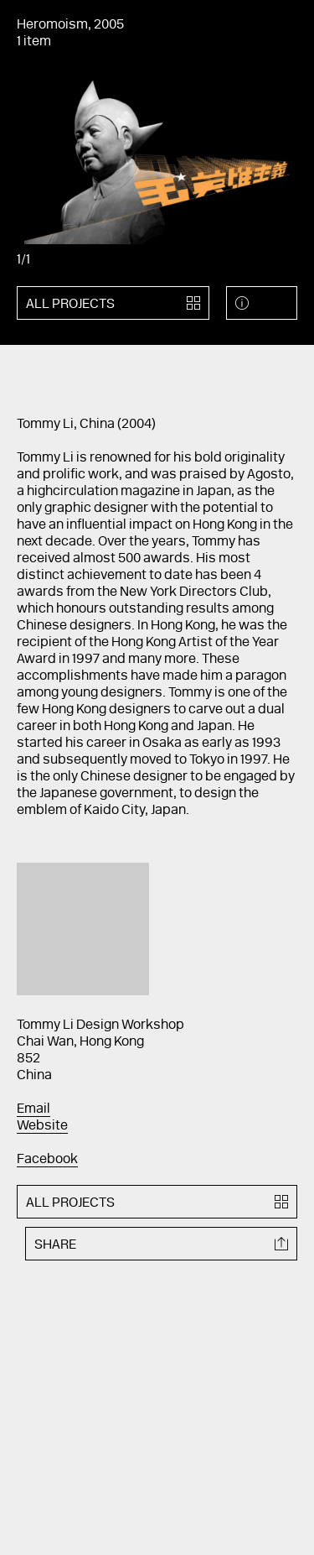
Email (33, 1109)
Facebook (47, 1159)
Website (42, 1126)
